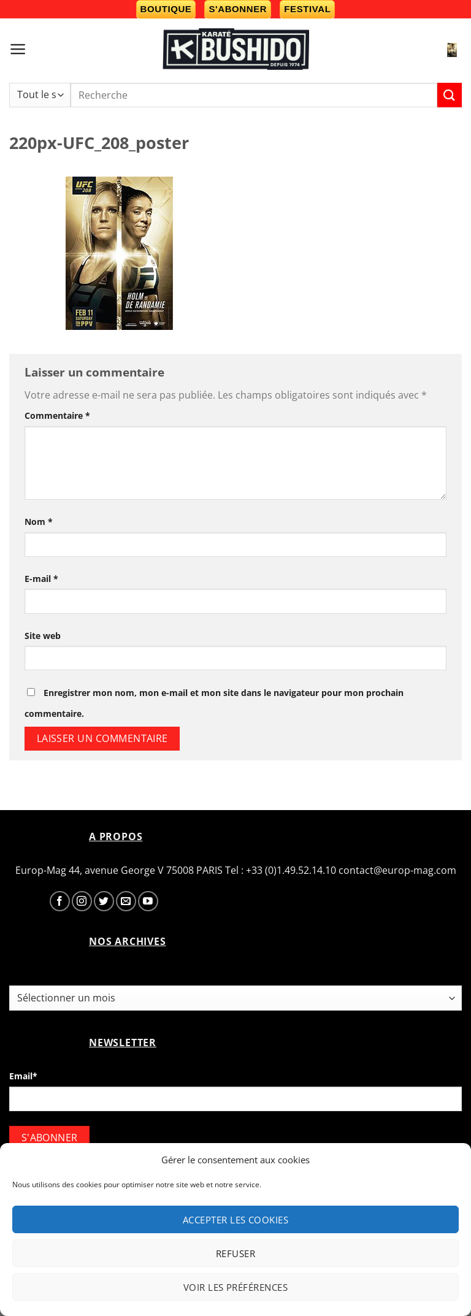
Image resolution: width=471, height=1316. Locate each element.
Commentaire (57, 415)
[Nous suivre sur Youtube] (148, 901)
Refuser (235, 1253)
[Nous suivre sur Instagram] (82, 901)
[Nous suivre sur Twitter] (104, 901)
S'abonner (238, 9)
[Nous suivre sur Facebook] (60, 901)
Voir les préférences (235, 1287)
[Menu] (18, 49)
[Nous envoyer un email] (126, 901)
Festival (307, 9)
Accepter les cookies (235, 1220)
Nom (39, 521)
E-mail (41, 578)
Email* (23, 1076)
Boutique (166, 9)
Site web (43, 635)
